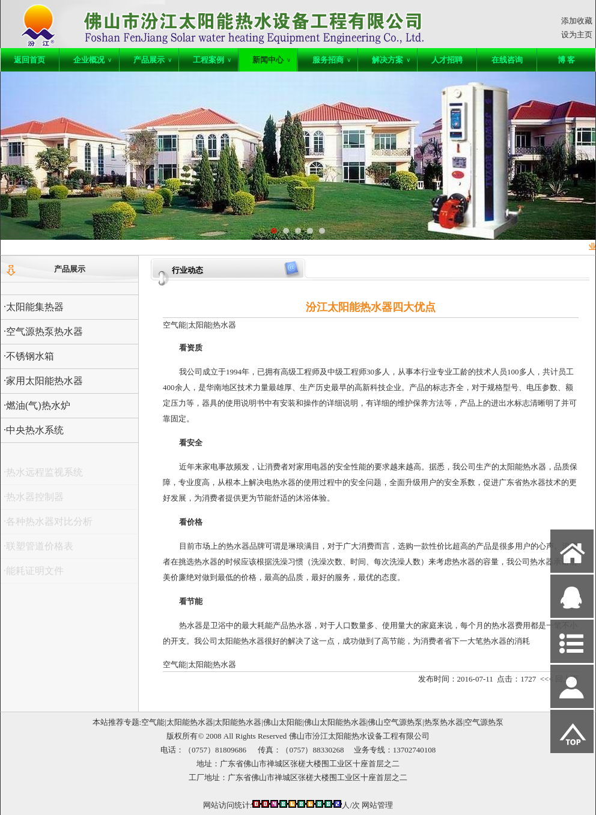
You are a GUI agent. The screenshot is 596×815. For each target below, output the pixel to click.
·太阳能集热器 (34, 307)
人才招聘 (447, 59)
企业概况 (92, 60)
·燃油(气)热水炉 (37, 405)
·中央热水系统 (34, 430)
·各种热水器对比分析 (48, 524)
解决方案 (391, 60)
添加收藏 (576, 20)
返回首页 (29, 59)
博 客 (566, 59)
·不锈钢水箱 (29, 356)
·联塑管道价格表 (38, 549)
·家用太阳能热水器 (43, 381)
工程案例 (212, 60)
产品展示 (152, 60)
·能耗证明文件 (34, 574)
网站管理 (377, 805)
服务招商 (331, 60)
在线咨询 (507, 59)
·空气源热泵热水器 (43, 331)
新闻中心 (271, 60)
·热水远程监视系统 (43, 475)
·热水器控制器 (34, 500)
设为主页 (576, 34)
